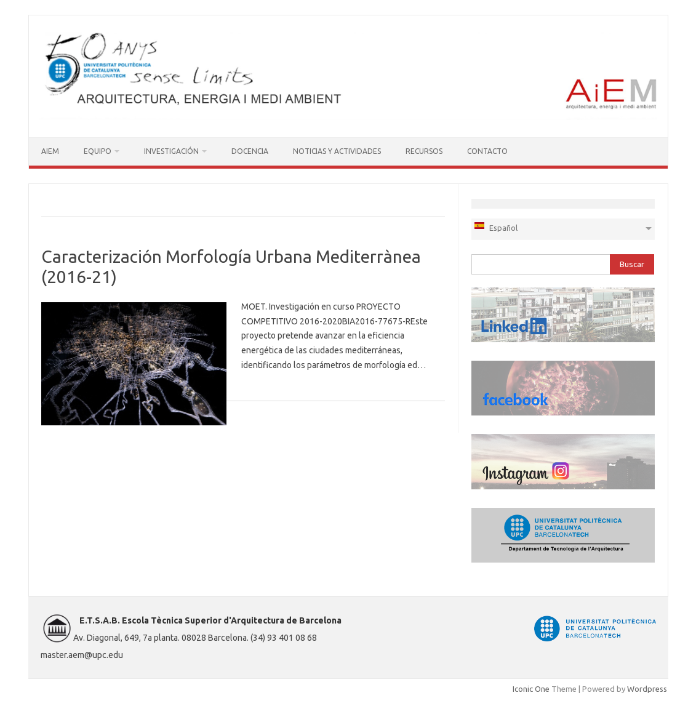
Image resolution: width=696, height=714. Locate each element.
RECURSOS (424, 151)
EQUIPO (97, 151)
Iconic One (531, 688)
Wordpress (647, 688)
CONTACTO (487, 151)
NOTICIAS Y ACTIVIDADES (337, 151)
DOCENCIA (249, 151)
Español (495, 226)
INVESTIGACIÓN (171, 151)
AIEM (50, 151)
